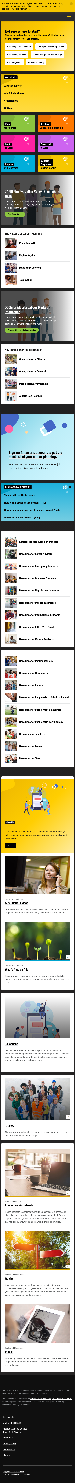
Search (61, 16)
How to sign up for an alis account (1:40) (25, 502)
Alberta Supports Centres (15, 1428)
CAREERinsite (11, 100)
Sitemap (7, 1455)
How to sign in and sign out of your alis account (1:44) (32, 510)
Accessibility (9, 1449)
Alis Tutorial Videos (14, 93)
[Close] (71, 3)
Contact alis (8, 1417)
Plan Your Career (15, 214)
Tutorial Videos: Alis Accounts (19, 495)
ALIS (17, 16)
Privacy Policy (9, 1443)
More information (22, 9)
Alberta (7, 16)
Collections (11, 1044)
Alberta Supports (13, 85)
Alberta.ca (8, 1437)
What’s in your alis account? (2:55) (22, 517)
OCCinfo (8, 108)
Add (46, 16)
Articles (9, 1125)
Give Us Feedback (12, 1423)
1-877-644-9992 (10, 1432)
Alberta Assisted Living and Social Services (51, 1398)
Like (53, 16)
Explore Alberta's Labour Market (22, 330)
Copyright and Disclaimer (13, 1471)
